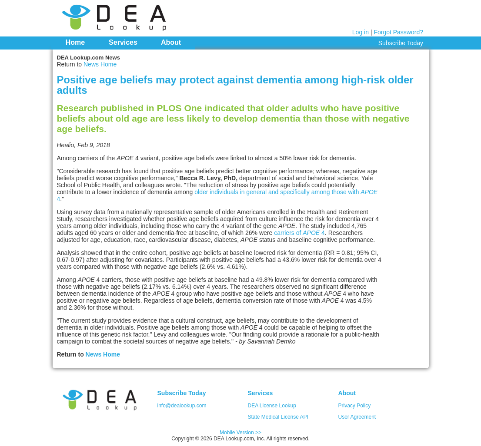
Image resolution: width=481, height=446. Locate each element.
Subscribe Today (400, 43)
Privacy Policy (354, 406)
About (171, 42)
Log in (360, 32)
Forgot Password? (398, 32)
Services (123, 42)
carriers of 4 (299, 232)
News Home (100, 64)
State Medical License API (278, 417)
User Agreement (357, 417)
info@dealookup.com (182, 406)
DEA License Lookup (272, 406)
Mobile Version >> (240, 432)
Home (75, 42)
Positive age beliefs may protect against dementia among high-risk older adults (235, 85)
